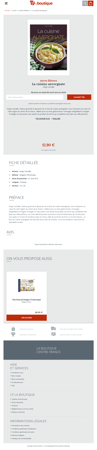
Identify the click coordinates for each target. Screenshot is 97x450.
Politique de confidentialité (21, 438)
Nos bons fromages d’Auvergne (26, 300)
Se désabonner (17, 382)
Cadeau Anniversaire (19, 399)
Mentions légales (18, 435)
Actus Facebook (17, 402)
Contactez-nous (17, 373)
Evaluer (56, 118)
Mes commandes (18, 379)
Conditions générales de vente (23, 432)
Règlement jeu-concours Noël (22, 409)
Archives (15, 406)
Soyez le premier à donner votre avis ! (48, 244)
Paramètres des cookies (21, 425)
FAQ (13, 385)
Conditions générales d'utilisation (24, 429)
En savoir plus (43, 118)
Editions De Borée (18, 412)
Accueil (7, 10)
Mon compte (16, 376)
